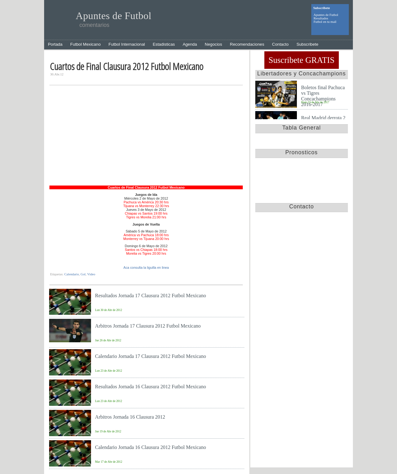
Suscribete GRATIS (301, 60)
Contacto (280, 44)
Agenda (190, 44)
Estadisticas (164, 44)
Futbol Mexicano (85, 44)
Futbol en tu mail (324, 21)
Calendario (71, 274)
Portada (55, 44)
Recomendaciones (247, 44)
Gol (83, 274)
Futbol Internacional (127, 44)
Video (91, 274)
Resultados (320, 18)
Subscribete (307, 44)
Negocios (213, 44)
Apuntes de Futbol (325, 15)
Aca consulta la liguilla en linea (146, 267)
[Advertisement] (146, 138)
